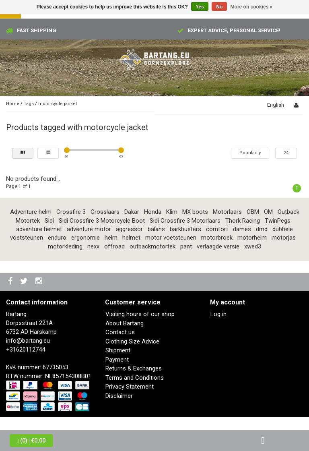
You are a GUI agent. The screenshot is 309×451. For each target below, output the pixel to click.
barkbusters (185, 229)
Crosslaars (105, 211)
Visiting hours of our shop (140, 314)
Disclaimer (119, 395)
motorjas (284, 237)
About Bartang (124, 323)
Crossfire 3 (71, 211)
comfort (217, 229)
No (219, 7)
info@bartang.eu (28, 340)
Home (12, 103)
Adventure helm (31, 211)
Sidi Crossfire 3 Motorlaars (185, 220)
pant (186, 246)
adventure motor (89, 229)
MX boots (195, 211)
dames (242, 229)
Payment (117, 359)
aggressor (129, 229)
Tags (29, 103)
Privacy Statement (129, 386)
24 (286, 152)
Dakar (131, 211)
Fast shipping (36, 30)
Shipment (117, 350)
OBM (253, 211)
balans (156, 229)
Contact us (120, 332)
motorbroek (217, 237)
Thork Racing (242, 220)
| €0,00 (31, 440)
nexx (93, 246)
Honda (152, 211)
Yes (200, 7)
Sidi (49, 220)
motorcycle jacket (57, 103)
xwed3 (252, 246)
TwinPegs (277, 220)
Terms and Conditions (134, 377)
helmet (131, 237)
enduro (57, 237)
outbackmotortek (152, 246)
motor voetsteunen (170, 237)
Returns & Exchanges (133, 368)
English (275, 105)
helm (111, 237)
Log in (218, 314)
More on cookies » (252, 7)
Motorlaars (227, 211)
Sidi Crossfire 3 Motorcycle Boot (102, 220)
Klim (171, 211)
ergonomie (85, 237)
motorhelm (252, 237)
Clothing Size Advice (132, 341)
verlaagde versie (218, 246)
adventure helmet (39, 229)
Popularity (250, 152)
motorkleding (65, 246)
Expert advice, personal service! (234, 30)
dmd (262, 229)
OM (268, 211)
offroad (114, 246)
